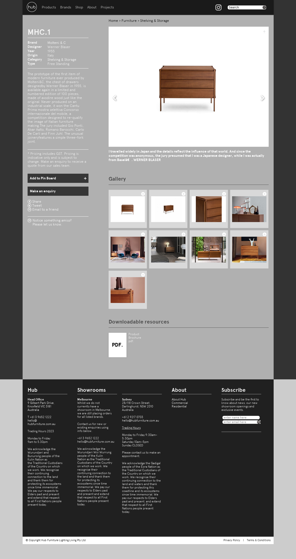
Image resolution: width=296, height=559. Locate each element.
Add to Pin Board (43, 178)
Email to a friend (45, 209)
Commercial (180, 403)
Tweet (37, 205)
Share (36, 201)
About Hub (179, 399)
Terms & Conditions (259, 540)
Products (49, 7)
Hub (32, 7)
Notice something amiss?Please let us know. (52, 222)
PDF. (117, 345)
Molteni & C (56, 43)
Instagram (218, 7)
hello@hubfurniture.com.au (41, 422)
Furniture (129, 21)
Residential (179, 406)
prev (115, 98)
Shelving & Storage (61, 60)
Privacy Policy (231, 540)
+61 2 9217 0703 (132, 417)
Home (113, 21)
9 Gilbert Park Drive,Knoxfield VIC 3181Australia (41, 406)
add (264, 31)
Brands (65, 7)
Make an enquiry (43, 191)
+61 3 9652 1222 (40, 417)
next (262, 98)
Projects (107, 7)
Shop (79, 7)
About (91, 7)
